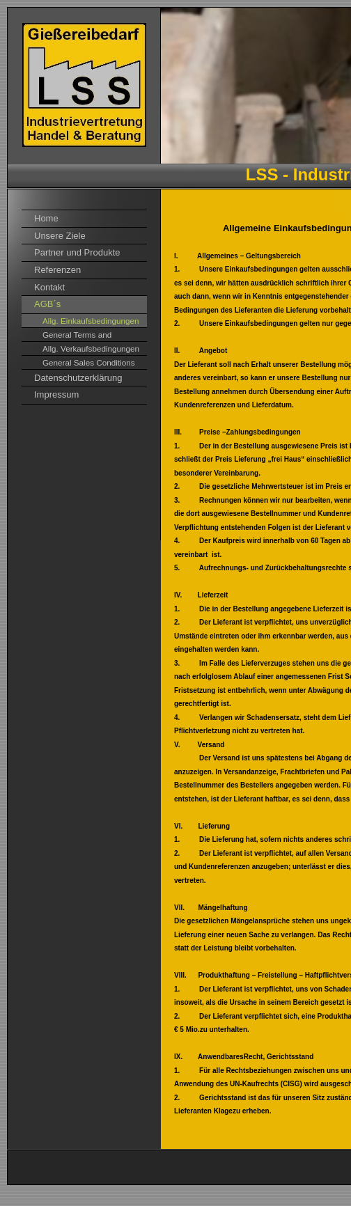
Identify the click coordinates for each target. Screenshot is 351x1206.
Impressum (56, 394)
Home (46, 218)
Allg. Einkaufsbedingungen (90, 320)
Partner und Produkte (77, 252)
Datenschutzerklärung (78, 378)
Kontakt (49, 287)
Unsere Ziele (60, 235)
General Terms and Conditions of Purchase (84, 336)
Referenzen (57, 270)
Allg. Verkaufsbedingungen (90, 348)
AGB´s (47, 304)
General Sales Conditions (88, 362)
